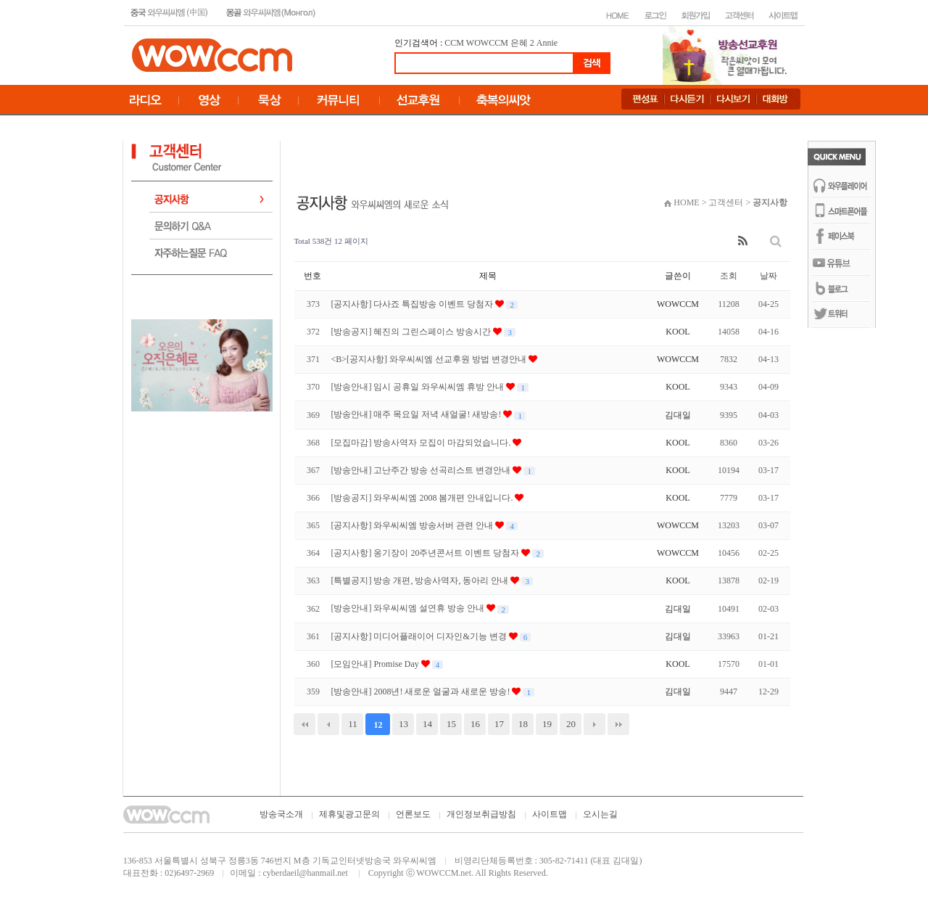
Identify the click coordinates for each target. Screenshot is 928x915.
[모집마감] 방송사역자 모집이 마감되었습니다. (422, 443)
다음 (594, 724)
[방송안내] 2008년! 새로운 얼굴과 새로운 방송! (421, 691)
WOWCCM (487, 43)
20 (571, 723)
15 (451, 723)
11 (352, 723)
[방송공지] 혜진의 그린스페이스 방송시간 (412, 332)
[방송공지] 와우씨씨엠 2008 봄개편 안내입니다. (423, 498)
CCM (454, 43)
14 (427, 723)
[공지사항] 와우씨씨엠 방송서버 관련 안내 (413, 525)
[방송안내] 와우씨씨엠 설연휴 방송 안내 (408, 608)
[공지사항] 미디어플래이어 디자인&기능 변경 (419, 636)
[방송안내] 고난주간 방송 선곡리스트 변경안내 (422, 470)
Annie (547, 43)
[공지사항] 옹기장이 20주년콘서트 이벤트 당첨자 (426, 553)
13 (403, 723)
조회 (728, 276)
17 (499, 723)
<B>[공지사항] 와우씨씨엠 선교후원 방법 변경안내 (430, 359)
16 (475, 723)
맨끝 (618, 724)
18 (523, 723)
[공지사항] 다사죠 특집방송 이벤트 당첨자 (413, 304)
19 (547, 723)
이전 (328, 724)
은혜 (519, 43)
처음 (304, 724)
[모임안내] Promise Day (375, 664)
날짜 (768, 276)
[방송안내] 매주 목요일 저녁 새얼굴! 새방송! (417, 414)
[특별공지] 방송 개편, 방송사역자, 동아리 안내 (420, 580)
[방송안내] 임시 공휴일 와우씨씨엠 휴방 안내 (418, 387)
